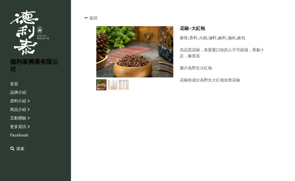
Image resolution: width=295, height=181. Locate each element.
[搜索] (17, 149)
